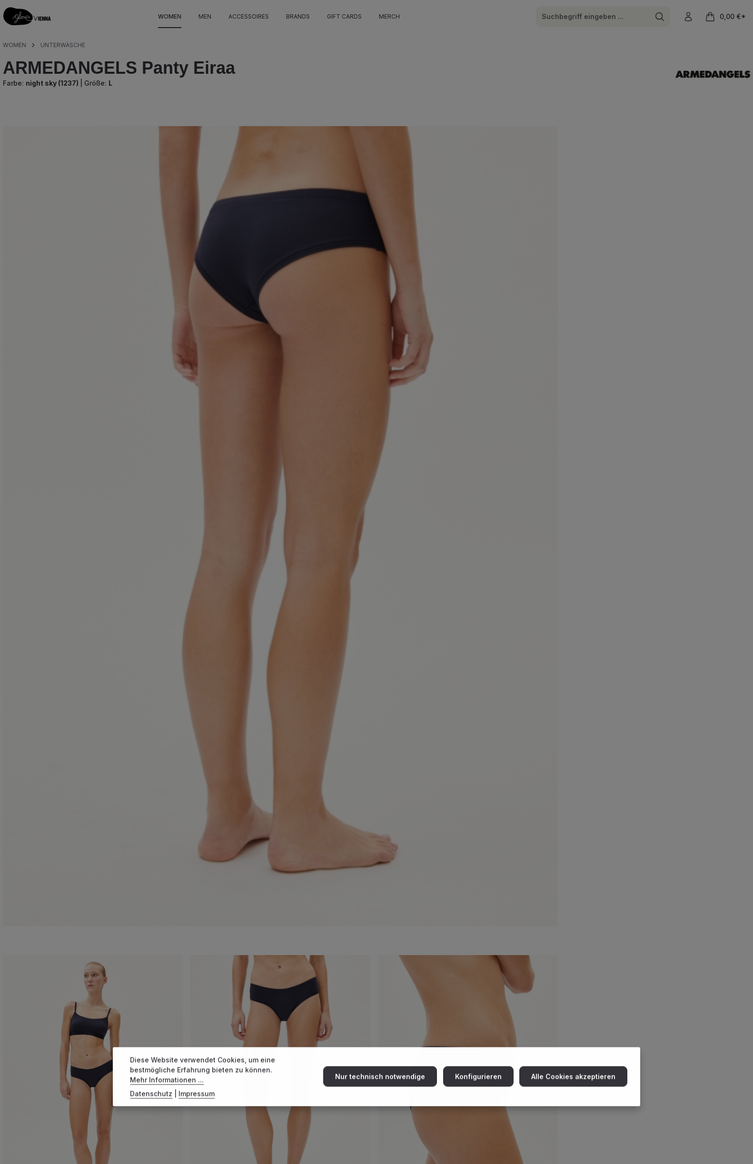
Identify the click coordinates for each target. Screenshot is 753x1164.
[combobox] (592, 18)
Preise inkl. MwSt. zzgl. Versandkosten (446, 137)
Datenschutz (732, 1157)
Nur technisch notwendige (386, 1083)
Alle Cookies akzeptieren (575, 1083)
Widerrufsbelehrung (679, 1157)
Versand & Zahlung (468, 1046)
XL (535, 197)
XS (402, 197)
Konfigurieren (481, 1083)
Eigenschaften (41, 963)
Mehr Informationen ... (167, 1086)
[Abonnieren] (736, 1083)
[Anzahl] (443, 270)
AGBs (636, 1157)
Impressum (605, 1157)
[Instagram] (10, 1063)
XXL (572, 197)
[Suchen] (659, 18)
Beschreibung (40, 877)
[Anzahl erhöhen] (490, 270)
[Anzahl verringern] (396, 270)
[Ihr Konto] (688, 18)
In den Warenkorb (589, 270)
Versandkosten (553, 1138)
